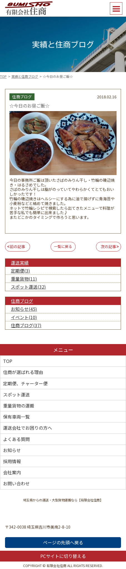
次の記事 (108, 246)
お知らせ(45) (24, 309)
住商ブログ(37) (26, 325)
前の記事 (17, 246)
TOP (3, 76)
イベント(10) (24, 317)
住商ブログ (22, 301)
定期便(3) (20, 270)
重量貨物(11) (24, 278)
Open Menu (116, 8)
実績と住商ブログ (24, 76)
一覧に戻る (63, 246)
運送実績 (20, 262)
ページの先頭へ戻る (63, 542)
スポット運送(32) (28, 286)
